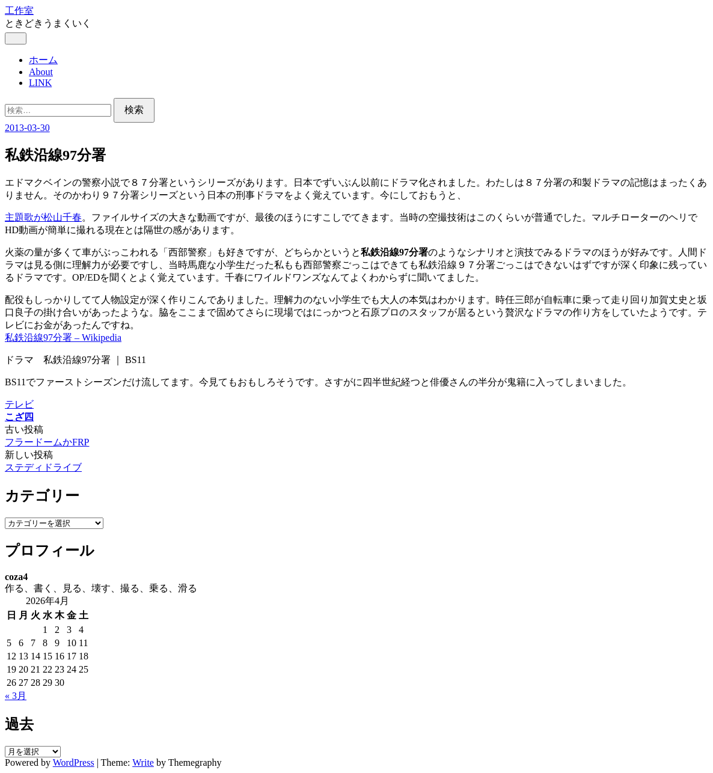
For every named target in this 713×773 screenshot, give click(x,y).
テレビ (19, 404)
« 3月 (15, 696)
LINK (40, 83)
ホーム (43, 60)
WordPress (73, 762)
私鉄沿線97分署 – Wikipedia (63, 337)
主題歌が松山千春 (43, 217)
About (41, 72)
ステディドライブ (43, 467)
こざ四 (19, 417)
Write (143, 762)
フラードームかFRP (47, 442)
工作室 (19, 10)
